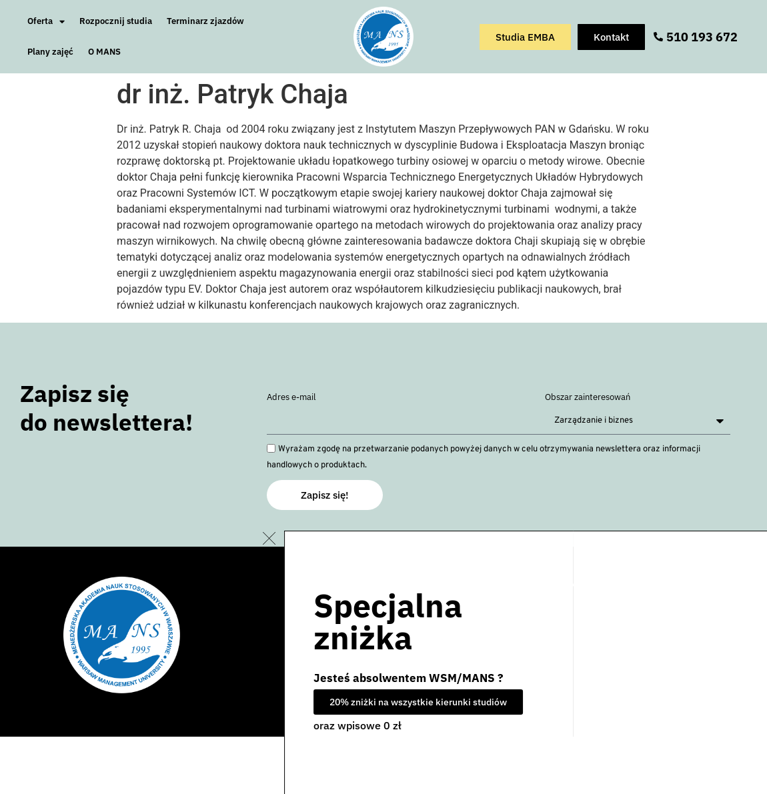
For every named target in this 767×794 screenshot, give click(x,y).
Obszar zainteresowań (587, 398)
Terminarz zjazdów (205, 21)
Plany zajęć (50, 51)
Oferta (46, 22)
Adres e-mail (291, 398)
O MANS (104, 51)
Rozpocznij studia (115, 21)
